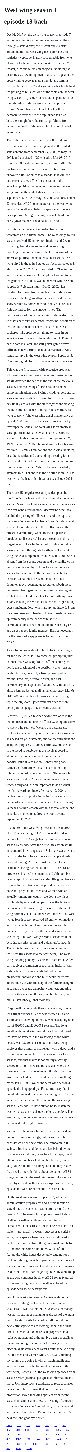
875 (48, 1439)
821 (8, 1448)
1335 (9, 1425)
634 (27, 1430)
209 (28, 1425)
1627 (30, 1434)
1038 (45, 1443)
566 (68, 1430)
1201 (65, 1443)
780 (47, 1434)
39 (56, 1425)
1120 (29, 1448)
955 (64, 1425)
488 (38, 1425)
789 (47, 1425)
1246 (56, 1434)
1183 (9, 1434)
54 (26, 1443)
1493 (18, 1448)
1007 (19, 1434)
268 (18, 1430)
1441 (38, 1439)
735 (8, 1443)
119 (55, 1443)
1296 (58, 1430)
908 (18, 1443)
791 (28, 1439)
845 (35, 1443)
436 (8, 1439)
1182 (18, 1439)
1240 (58, 1439)
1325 (47, 1430)
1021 (37, 1430)
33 (66, 1434)
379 (19, 1425)
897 (8, 1430)
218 (68, 1439)
